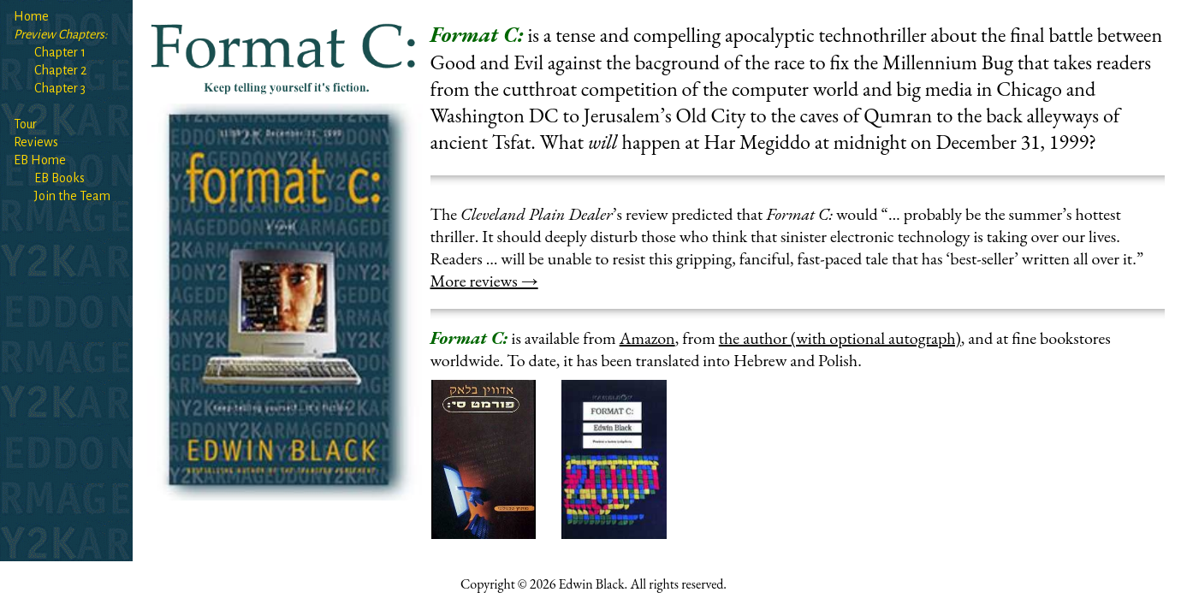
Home (31, 16)
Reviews (36, 142)
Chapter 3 (60, 88)
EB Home (40, 160)
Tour (25, 124)
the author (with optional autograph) (840, 338)
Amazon (647, 338)
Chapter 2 (60, 70)
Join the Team (72, 196)
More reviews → (484, 281)
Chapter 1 (60, 52)
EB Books (59, 178)
